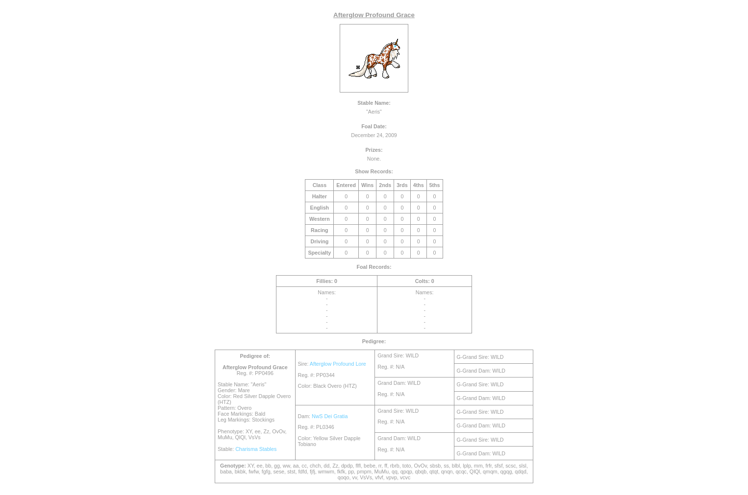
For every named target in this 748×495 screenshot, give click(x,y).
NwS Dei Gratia (330, 416)
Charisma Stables (255, 449)
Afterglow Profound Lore (338, 364)
